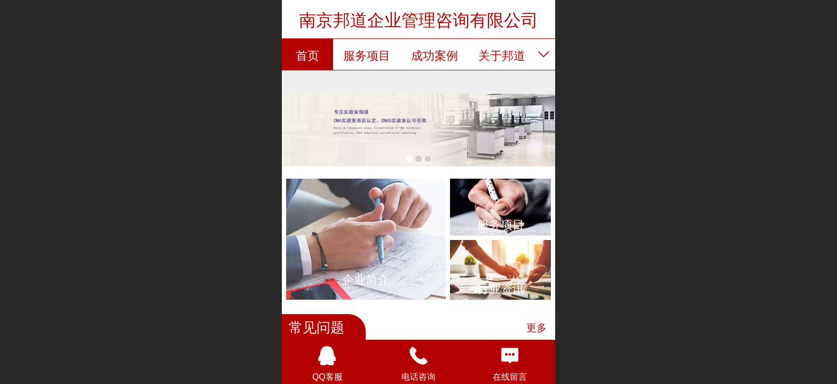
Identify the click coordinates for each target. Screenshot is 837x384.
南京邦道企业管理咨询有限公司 (418, 20)
